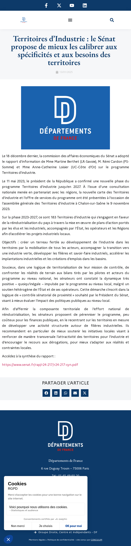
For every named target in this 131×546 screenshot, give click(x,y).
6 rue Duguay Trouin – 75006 (61, 468)
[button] (70, 20)
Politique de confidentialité (60, 539)
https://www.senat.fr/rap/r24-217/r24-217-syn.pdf (40, 365)
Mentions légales (37, 539)
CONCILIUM (96, 539)
